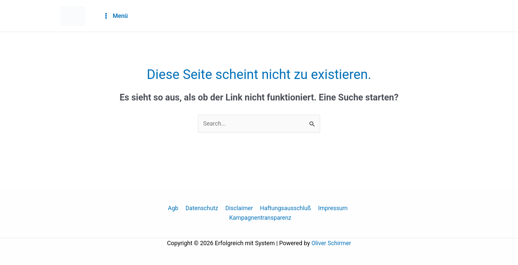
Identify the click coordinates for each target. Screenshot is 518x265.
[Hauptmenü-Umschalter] (115, 16)
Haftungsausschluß (284, 208)
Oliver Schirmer (331, 243)
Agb (174, 208)
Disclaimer (239, 208)
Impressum (331, 208)
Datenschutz (201, 208)
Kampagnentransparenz (260, 218)
